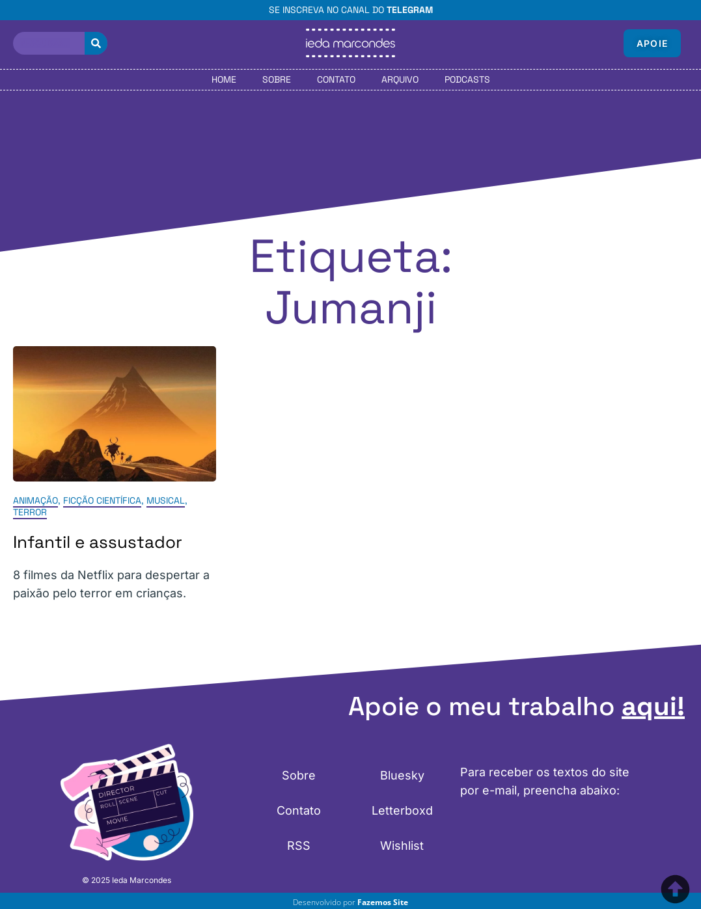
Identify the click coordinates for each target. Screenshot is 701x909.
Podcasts (467, 79)
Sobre (276, 79)
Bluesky (402, 775)
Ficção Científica (102, 500)
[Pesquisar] (96, 43)
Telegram (410, 10)
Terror (30, 512)
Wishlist (402, 845)
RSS (298, 845)
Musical (165, 500)
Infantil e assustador (97, 542)
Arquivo (400, 79)
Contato (336, 79)
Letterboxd (402, 810)
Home (224, 79)
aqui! (653, 706)
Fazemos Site (382, 902)
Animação (35, 500)
